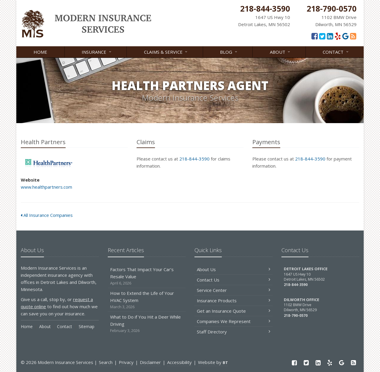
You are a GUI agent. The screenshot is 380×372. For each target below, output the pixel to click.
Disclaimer (150, 362)
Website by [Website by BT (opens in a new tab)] (213, 362)
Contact (336, 51)
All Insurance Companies (47, 215)
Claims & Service (166, 51)
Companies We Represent (233, 321)
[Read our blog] (353, 36)
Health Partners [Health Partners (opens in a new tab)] (47, 163)
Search (106, 362)
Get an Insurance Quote (233, 311)
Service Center (233, 290)
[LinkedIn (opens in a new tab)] (330, 36)
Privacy (126, 362)
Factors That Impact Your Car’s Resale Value (146, 276)
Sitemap (86, 326)
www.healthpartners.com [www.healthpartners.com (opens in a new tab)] (46, 187)
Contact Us (233, 280)
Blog (229, 51)
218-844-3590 (194, 159)
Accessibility (179, 362)
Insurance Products (233, 300)
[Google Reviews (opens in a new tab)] (345, 36)
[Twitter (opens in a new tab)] (322, 36)
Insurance (97, 51)
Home (40, 52)
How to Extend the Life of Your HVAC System (146, 300)
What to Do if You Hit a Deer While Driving (146, 324)
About (280, 51)
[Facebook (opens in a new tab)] (314, 36)
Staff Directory (233, 332)
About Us (233, 269)
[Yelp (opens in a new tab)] (338, 36)
